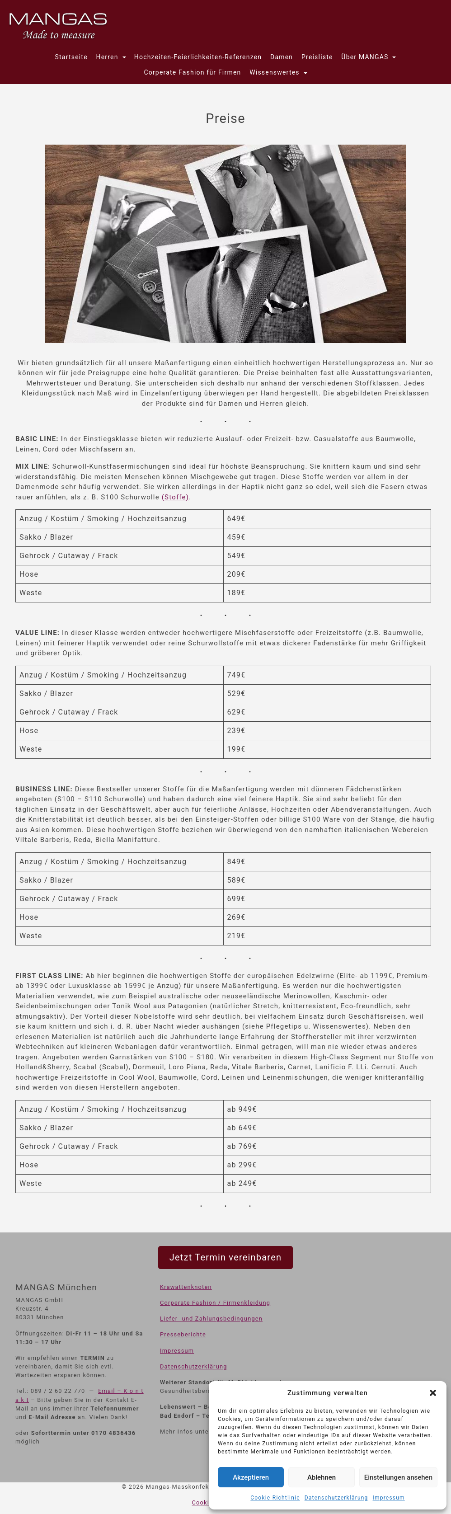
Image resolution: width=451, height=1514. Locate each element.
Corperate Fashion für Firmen (192, 72)
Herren (108, 57)
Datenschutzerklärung (336, 1498)
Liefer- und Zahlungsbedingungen (211, 1318)
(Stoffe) (175, 497)
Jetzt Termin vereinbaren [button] (225, 1257)
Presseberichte (183, 1334)
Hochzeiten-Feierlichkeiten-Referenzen (198, 57)
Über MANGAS (365, 57)
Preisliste (317, 57)
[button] (432, 1392)
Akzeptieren (251, 1477)
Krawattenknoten (186, 1287)
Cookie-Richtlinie (275, 1498)
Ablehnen (321, 1477)
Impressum (389, 1498)
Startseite (71, 57)
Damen (281, 57)
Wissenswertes (275, 72)
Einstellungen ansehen (398, 1477)
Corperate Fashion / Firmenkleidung (215, 1302)
